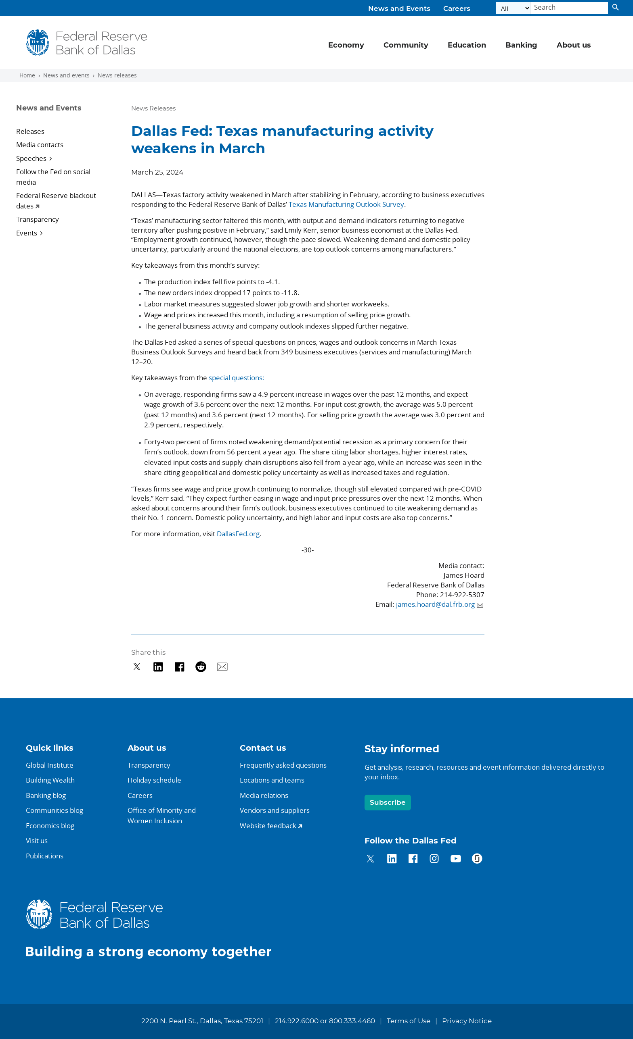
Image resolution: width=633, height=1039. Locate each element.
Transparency (37, 219)
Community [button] (406, 45)
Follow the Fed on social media (53, 177)
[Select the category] (513, 8)
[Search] (569, 8)
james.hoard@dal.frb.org (435, 604)
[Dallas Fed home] (155, 928)
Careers (456, 9)
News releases (117, 75)
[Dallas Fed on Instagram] (434, 860)
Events (26, 232)
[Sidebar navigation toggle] (63, 115)
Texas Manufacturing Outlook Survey (346, 204)
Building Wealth (50, 780)
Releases (30, 131)
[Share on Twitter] (137, 667)
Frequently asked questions (283, 765)
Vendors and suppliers (275, 810)
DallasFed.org (238, 533)
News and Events (399, 9)
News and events (66, 75)
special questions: (236, 377)
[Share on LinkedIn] (158, 667)
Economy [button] (346, 45)
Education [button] (467, 45)
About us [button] (574, 45)
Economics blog (50, 825)
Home (27, 75)
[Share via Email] (222, 667)
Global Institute (49, 765)
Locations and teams (272, 780)
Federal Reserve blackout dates (56, 200)
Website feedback (268, 825)
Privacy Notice (467, 1021)
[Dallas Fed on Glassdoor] (477, 860)
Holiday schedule (154, 780)
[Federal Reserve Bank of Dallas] (86, 42)
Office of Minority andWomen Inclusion (162, 815)
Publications (44, 855)
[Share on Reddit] (201, 667)
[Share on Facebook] (179, 667)
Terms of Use (408, 1021)
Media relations (264, 795)
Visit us (37, 840)
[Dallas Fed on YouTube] (455, 860)
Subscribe (388, 802)
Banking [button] (521, 45)
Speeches (31, 158)
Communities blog (54, 810)
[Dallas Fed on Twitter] (370, 860)
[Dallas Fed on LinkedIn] (392, 860)
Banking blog (46, 795)
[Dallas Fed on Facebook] (413, 860)
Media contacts (39, 144)
